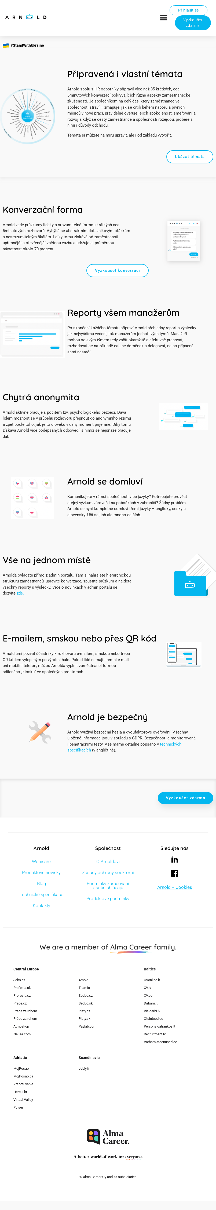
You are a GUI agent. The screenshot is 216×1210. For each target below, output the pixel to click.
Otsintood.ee (153, 1019)
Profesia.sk (22, 988)
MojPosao (21, 1068)
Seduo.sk (86, 1003)
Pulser (18, 1107)
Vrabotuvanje (23, 1084)
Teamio (84, 988)
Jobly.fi (84, 1068)
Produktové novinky (41, 872)
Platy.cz (84, 1011)
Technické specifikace (41, 894)
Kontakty (41, 905)
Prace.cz (20, 1003)
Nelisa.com (22, 1034)
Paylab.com (87, 1026)
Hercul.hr (20, 1092)
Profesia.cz (22, 995)
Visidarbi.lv (152, 1011)
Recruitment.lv (155, 1034)
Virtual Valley (23, 1100)
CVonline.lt (152, 980)
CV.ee (148, 995)
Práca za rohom (25, 1011)
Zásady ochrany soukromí (108, 872)
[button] (164, 18)
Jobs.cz (19, 980)
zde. (20, 593)
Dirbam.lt (151, 1003)
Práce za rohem (25, 1019)
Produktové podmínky (107, 898)
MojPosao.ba (23, 1076)
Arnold (83, 980)
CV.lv (147, 988)
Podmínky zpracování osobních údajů (108, 885)
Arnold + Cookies (174, 887)
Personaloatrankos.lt (159, 1026)
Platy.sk (84, 1019)
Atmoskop (21, 1026)
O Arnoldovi (108, 861)
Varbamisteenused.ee (160, 1042)
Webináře (41, 861)
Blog (41, 883)
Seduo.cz (86, 995)
